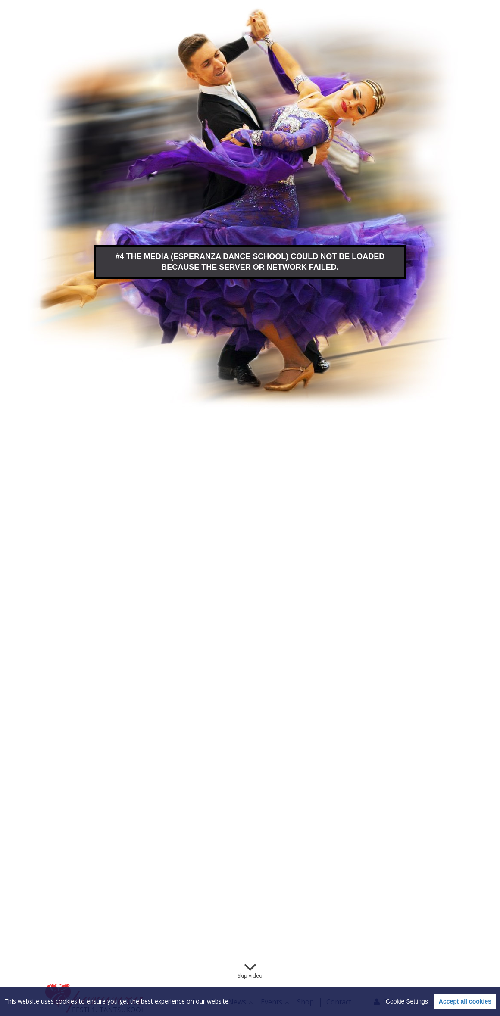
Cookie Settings (407, 1001)
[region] (250, 1001)
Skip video (249, 975)
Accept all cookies (465, 1001)
